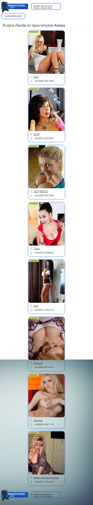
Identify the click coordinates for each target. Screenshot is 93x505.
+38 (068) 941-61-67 (44, 367)
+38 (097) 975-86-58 (44, 252)
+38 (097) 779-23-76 (44, 310)
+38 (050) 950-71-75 (44, 424)
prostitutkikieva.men (13, 16)
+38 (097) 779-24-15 (44, 481)
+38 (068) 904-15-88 (44, 81)
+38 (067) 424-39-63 (44, 138)
